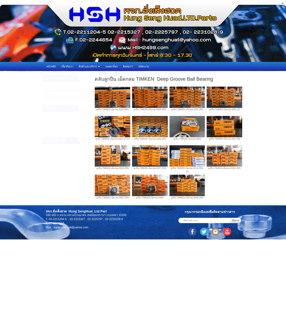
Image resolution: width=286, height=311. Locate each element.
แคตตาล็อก (111, 66)
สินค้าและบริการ (89, 66)
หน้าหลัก (51, 66)
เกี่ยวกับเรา (67, 66)
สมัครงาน (143, 66)
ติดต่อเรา (128, 66)
